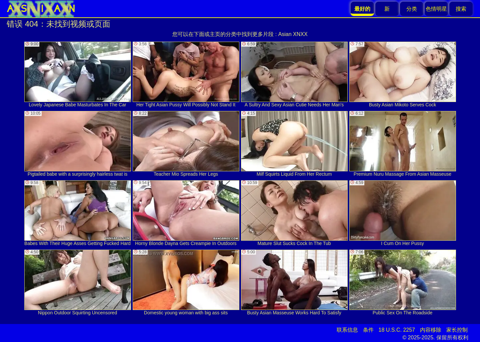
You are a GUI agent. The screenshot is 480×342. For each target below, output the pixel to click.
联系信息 (347, 330)
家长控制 (457, 330)
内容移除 (430, 330)
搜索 (461, 9)
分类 (411, 9)
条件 (368, 330)
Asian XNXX (293, 34)
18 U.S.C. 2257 (397, 330)
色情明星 (436, 9)
